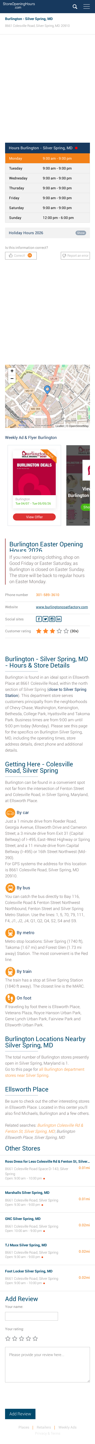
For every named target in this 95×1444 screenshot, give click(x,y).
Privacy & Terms (47, 1433)
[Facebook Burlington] (39, 619)
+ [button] (12, 371)
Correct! (20, 255)
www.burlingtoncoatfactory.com (62, 607)
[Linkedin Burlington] (59, 619)
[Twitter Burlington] (45, 619)
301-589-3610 (47, 595)
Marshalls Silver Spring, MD (27, 1193)
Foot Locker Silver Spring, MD (28, 1271)
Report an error (75, 256)
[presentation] (43, 1399)
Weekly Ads (68, 1427)
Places (23, 1427)
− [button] (12, 379)
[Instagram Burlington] (52, 619)
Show (81, 233)
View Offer (34, 517)
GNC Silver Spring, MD (23, 1219)
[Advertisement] (47, 90)
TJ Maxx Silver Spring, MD (26, 1245)
